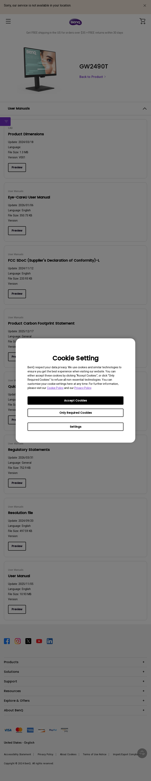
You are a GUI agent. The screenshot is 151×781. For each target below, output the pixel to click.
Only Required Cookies (75, 413)
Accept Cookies (75, 401)
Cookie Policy (55, 388)
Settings (75, 427)
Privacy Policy (82, 388)
